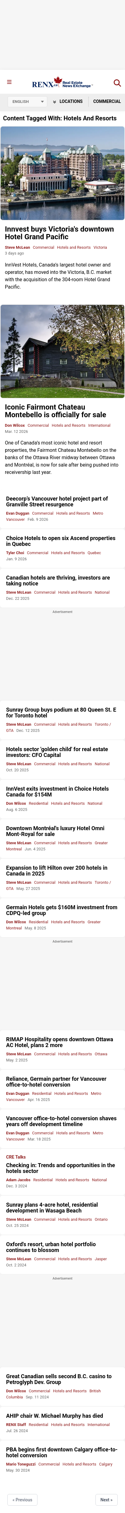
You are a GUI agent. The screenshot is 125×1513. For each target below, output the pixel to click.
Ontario (101, 1219)
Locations (68, 101)
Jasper (101, 1259)
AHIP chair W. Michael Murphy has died (54, 1416)
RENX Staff (16, 1424)
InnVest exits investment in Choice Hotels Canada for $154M (57, 791)
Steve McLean (17, 247)
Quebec (94, 552)
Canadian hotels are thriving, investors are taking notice (58, 580)
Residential (38, 803)
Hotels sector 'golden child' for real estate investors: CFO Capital (57, 752)
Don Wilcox (15, 425)
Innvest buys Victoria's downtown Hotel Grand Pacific (59, 233)
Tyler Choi (15, 552)
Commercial (43, 247)
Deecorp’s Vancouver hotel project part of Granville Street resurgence (57, 501)
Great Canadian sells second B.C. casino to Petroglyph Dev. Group (59, 1379)
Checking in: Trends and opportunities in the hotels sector (60, 1168)
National (102, 592)
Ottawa (101, 1054)
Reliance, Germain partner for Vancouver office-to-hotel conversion (56, 1082)
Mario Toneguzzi (21, 1464)
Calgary (105, 1464)
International (99, 425)
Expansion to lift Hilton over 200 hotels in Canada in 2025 (56, 870)
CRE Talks (16, 1157)
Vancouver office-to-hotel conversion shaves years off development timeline (61, 1121)
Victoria (100, 247)
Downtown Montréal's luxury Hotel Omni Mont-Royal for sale (55, 831)
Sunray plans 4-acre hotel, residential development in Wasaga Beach (52, 1207)
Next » (106, 1499)
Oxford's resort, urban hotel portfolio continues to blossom (51, 1247)
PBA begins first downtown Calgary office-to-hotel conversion (62, 1452)
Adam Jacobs (18, 1180)
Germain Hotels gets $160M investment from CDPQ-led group (61, 910)
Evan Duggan (17, 513)
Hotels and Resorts (74, 247)
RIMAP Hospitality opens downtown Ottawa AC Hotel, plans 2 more (59, 1042)
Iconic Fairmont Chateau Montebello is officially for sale (55, 411)
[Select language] (27, 101)
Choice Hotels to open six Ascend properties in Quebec (61, 541)
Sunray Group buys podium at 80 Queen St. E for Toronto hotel (61, 712)
